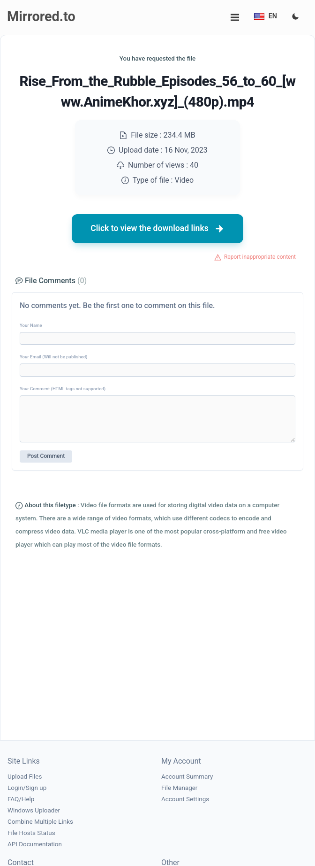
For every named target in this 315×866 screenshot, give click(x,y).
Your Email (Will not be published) (53, 356)
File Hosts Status (31, 832)
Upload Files (25, 776)
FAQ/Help (21, 799)
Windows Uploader (34, 810)
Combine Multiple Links (40, 821)
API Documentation (35, 844)
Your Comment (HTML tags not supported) (62, 388)
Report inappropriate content (260, 257)
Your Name (31, 325)
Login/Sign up (27, 787)
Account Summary (187, 776)
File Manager (179, 787)
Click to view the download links (157, 229)
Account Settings (185, 799)
